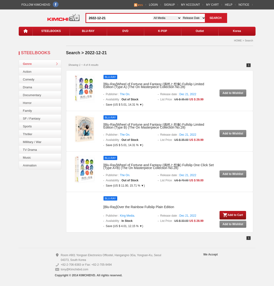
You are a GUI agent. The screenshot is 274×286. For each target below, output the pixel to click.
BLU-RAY (88, 31)
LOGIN (153, 4)
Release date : (178, 94)
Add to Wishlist (233, 93)
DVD (125, 31)
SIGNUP (169, 4)
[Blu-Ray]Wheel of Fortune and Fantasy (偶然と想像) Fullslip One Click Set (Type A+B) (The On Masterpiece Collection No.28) (158, 166)
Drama (27, 87)
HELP (228, 4)
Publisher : (118, 94)
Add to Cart (233, 215)
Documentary (32, 95)
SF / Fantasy (31, 118)
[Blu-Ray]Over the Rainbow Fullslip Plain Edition (138, 207)
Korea (237, 31)
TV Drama (30, 150)
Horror (27, 103)
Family (27, 110)
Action (27, 71)
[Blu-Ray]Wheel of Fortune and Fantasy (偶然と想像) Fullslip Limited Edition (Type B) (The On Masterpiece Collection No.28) (153, 126)
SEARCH (216, 18)
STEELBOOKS (51, 31)
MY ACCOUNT (190, 4)
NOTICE (243, 4)
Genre (27, 64)
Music (27, 157)
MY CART (212, 4)
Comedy (28, 79)
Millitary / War (32, 142)
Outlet (200, 31)
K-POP (162, 31)
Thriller (27, 134)
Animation (30, 165)
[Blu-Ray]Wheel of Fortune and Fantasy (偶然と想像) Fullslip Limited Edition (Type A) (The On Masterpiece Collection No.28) (153, 85)
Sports (27, 126)
